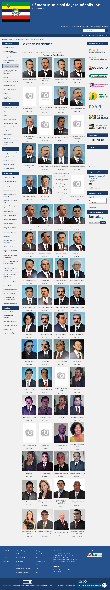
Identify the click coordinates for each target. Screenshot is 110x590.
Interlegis (45, 585)
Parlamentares (20, 554)
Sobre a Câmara (24, 39)
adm (25, 52)
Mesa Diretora (20, 557)
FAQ (37, 568)
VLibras (91, 26)
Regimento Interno (21, 565)
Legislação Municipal (22, 572)
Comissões (19, 561)
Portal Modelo (30, 585)
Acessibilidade (75, 26)
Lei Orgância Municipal (23, 568)
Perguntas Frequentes (97, 35)
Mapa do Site (64, 26)
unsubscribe (92, 207)
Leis (4, 149)
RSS (107, 35)
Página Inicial (84, 35)
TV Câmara (92, 147)
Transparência (7, 173)
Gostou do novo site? (97, 176)
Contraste (98, 26)
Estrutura (6, 561)
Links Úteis (6, 308)
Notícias (5, 565)
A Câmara (6, 557)
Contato (84, 26)
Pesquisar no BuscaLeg (96, 212)
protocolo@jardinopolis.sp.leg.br (67, 561)
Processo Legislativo (9, 104)
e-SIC (37, 557)
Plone (30, 587)
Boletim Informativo (42, 565)
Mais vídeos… (93, 167)
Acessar (106, 26)
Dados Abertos (40, 561)
